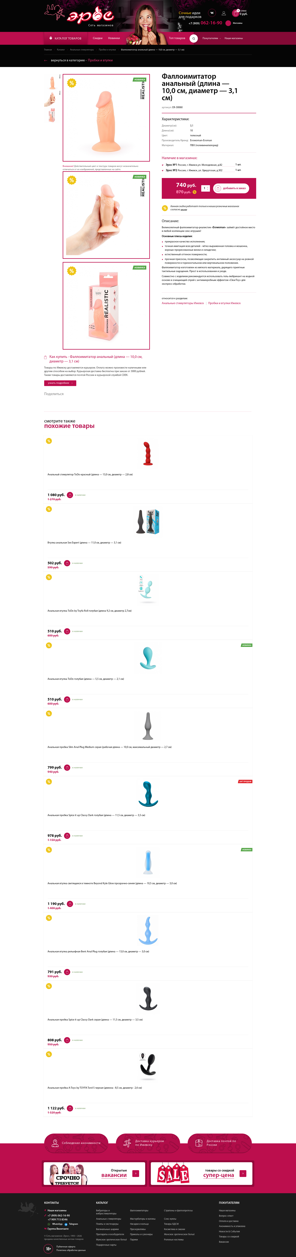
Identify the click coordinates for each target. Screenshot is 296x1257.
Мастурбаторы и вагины (143, 1219)
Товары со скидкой (229, 1236)
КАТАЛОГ (65, 38)
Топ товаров (177, 38)
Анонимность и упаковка (232, 1226)
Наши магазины (234, 38)
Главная (48, 50)
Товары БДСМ (171, 1224)
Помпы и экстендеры (107, 1224)
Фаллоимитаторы (139, 1210)
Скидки (98, 38)
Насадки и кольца (139, 1224)
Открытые (91, 1173)
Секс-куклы (170, 1219)
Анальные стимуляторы (82, 50)
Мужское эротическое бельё (111, 1240)
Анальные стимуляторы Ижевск (183, 303)
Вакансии (224, 1242)
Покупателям (212, 38)
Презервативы (138, 1229)
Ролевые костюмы (174, 1240)
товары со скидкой (198, 1173)
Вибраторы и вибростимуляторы (106, 1212)
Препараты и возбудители (110, 1234)
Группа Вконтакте (56, 1229)
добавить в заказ (230, 188)
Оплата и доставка (228, 1221)
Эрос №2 (171, 170)
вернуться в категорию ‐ (78, 60)
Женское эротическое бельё (179, 1234)
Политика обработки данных (71, 1250)
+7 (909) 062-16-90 (57, 1215)
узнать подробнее (60, 383)
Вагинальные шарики (107, 1229)
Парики (134, 1240)
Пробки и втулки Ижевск (224, 303)
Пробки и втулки (107, 50)
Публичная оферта (65, 1247)
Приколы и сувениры (141, 1234)
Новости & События (229, 1231)
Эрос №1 (171, 164)
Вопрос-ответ (226, 1216)
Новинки (114, 38)
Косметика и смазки (174, 1229)
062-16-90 (203, 23)
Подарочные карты (106, 1245)
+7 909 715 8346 (58, 1219)
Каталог (61, 50)
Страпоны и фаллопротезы (178, 1210)
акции (184, 209)
